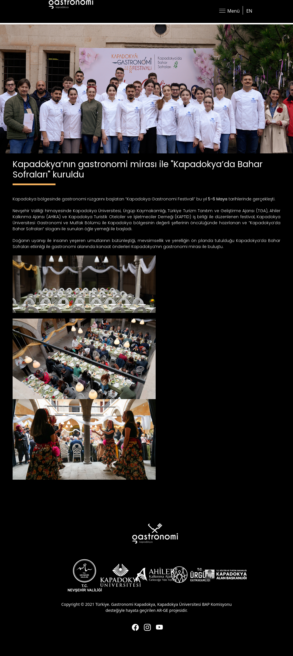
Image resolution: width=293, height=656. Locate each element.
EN (249, 11)
